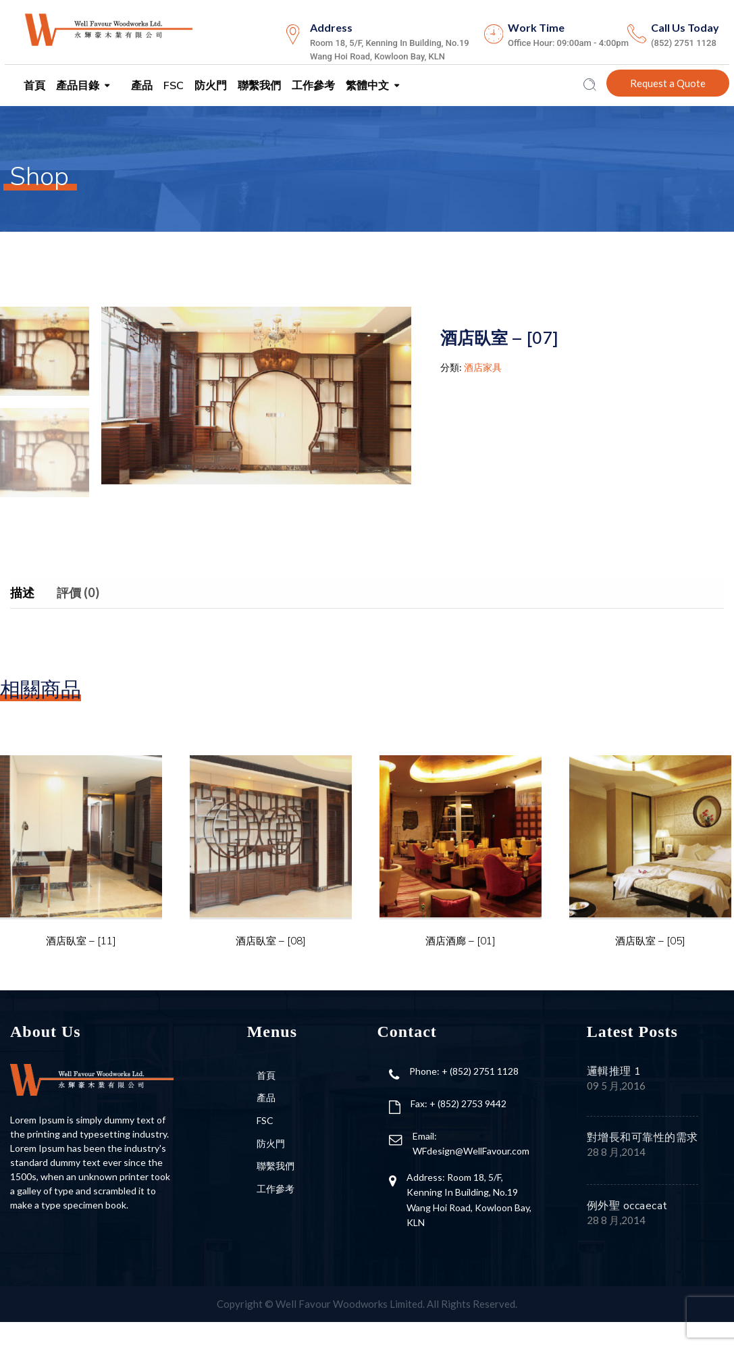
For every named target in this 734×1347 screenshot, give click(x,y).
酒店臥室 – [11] (81, 941)
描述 (22, 592)
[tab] (32, 593)
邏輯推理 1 (614, 1071)
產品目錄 (76, 85)
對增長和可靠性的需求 (642, 1137)
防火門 (209, 85)
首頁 (33, 85)
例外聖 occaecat (627, 1205)
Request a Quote (668, 83)
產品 (140, 85)
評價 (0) (78, 592)
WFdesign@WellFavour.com (471, 1151)
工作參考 (312, 85)
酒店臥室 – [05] (650, 941)
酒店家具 (483, 367)
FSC (172, 85)
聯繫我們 (258, 85)
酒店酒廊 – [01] (460, 941)
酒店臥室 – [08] (271, 941)
